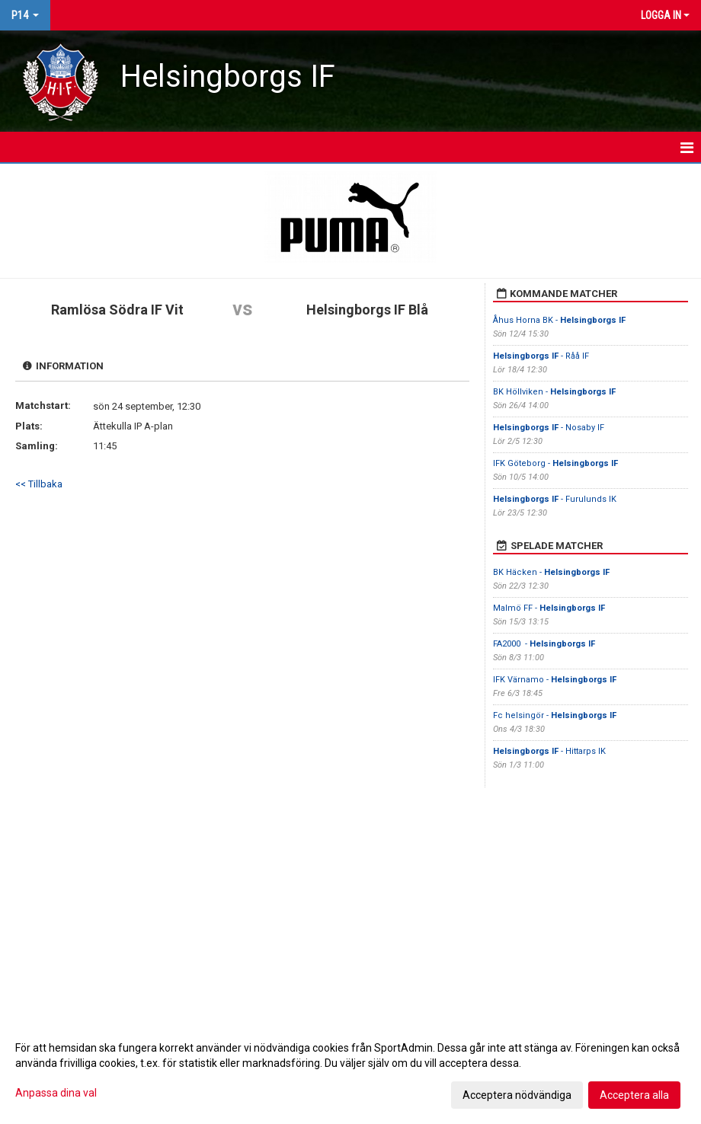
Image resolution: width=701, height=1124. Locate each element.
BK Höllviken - (554, 392)
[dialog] (350, 1070)
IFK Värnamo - (554, 680)
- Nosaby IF (548, 428)
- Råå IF (541, 356)
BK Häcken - (551, 572)
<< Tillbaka (38, 484)
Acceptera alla (634, 1095)
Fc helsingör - (554, 715)
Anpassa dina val (56, 1093)
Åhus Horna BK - (559, 320)
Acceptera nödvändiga (517, 1095)
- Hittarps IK (549, 751)
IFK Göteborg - (555, 463)
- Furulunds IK (554, 499)
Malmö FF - (549, 608)
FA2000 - (544, 644)
